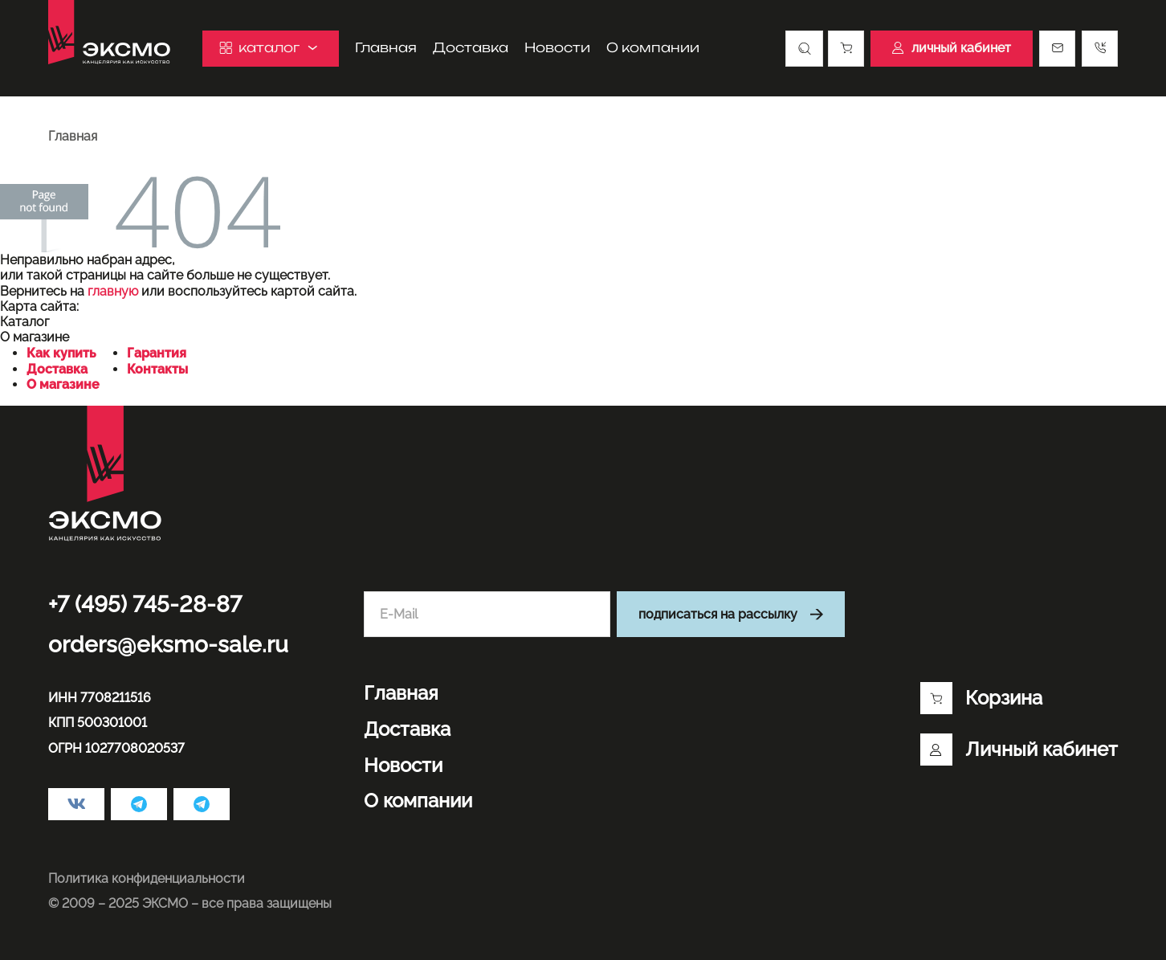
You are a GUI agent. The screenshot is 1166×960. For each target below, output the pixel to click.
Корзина (981, 698)
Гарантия (156, 353)
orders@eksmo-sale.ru (168, 644)
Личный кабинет (1019, 749)
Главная (386, 47)
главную (113, 291)
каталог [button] (270, 48)
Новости (557, 47)
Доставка (470, 47)
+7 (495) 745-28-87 (145, 604)
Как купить (61, 353)
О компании (652, 47)
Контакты (157, 369)
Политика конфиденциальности (146, 878)
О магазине (63, 384)
